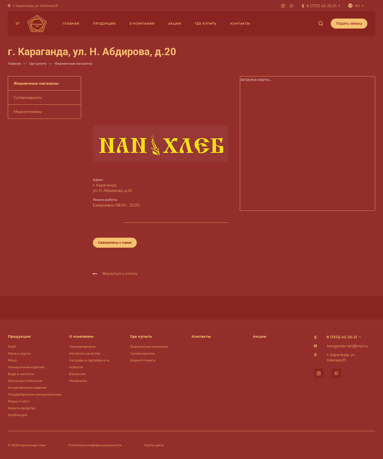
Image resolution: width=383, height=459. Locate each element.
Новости (76, 367)
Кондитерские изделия (27, 387)
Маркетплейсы (28, 111)
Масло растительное (25, 381)
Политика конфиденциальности (95, 445)
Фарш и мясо (19, 401)
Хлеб (12, 346)
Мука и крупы (19, 353)
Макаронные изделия (26, 367)
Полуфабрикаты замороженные (34, 394)
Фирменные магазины (36, 83)
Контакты (201, 336)
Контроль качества (84, 353)
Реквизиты (78, 381)
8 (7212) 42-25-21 (321, 5)
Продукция (19, 336)
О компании (81, 336)
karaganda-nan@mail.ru (347, 346)
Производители (82, 346)
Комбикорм (17, 415)
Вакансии (77, 374)
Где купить (141, 336)
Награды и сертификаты (89, 360)
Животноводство (22, 408)
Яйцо (12, 360)
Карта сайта (154, 445)
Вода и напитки (21, 374)
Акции (259, 336)
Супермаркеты (28, 97)
